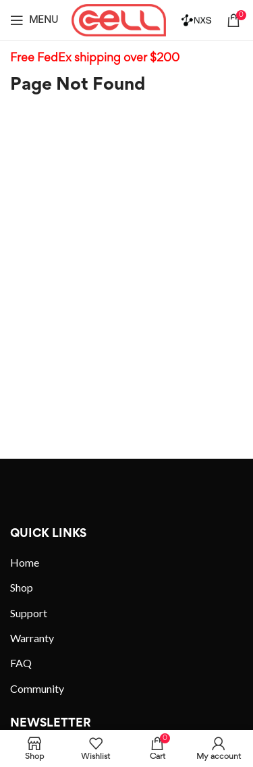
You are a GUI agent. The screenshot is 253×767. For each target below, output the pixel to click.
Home (24, 562)
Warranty (32, 637)
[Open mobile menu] (34, 20)
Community (37, 688)
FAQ (21, 662)
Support (28, 612)
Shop (21, 587)
